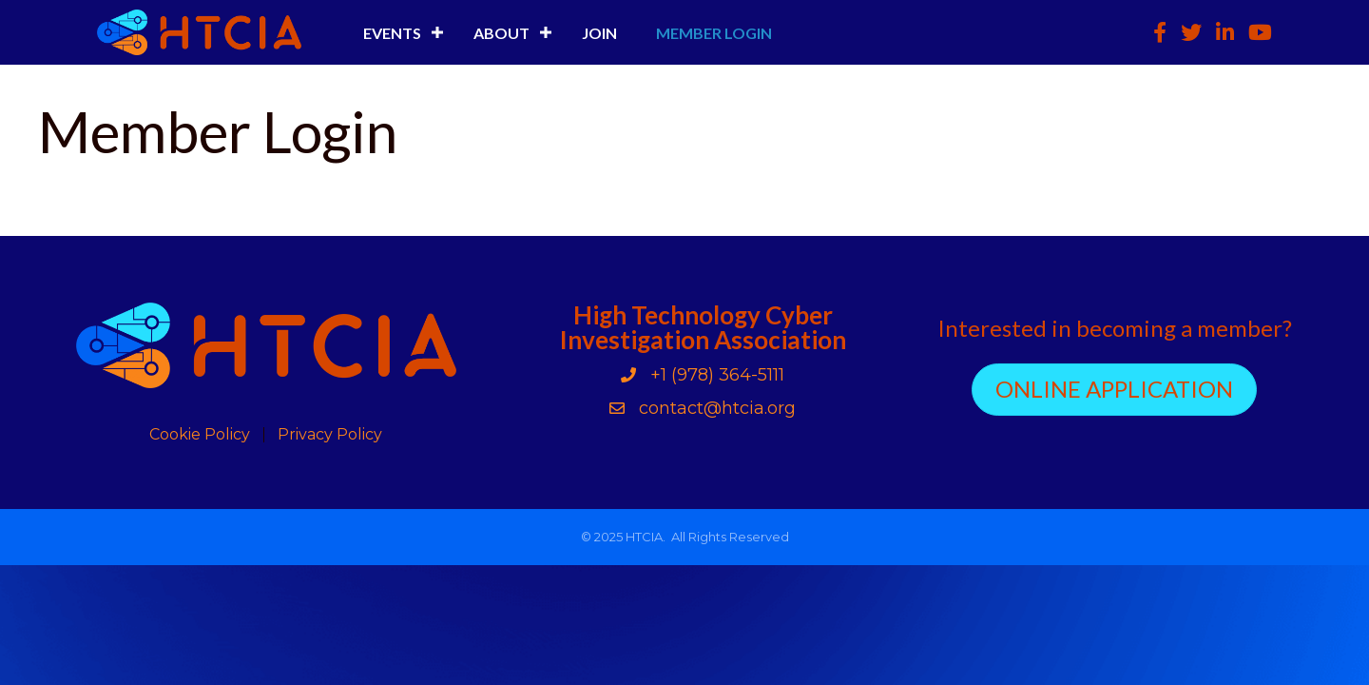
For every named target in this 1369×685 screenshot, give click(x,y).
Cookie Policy (199, 434)
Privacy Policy (330, 434)
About (501, 33)
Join (599, 33)
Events (392, 33)
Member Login (714, 33)
